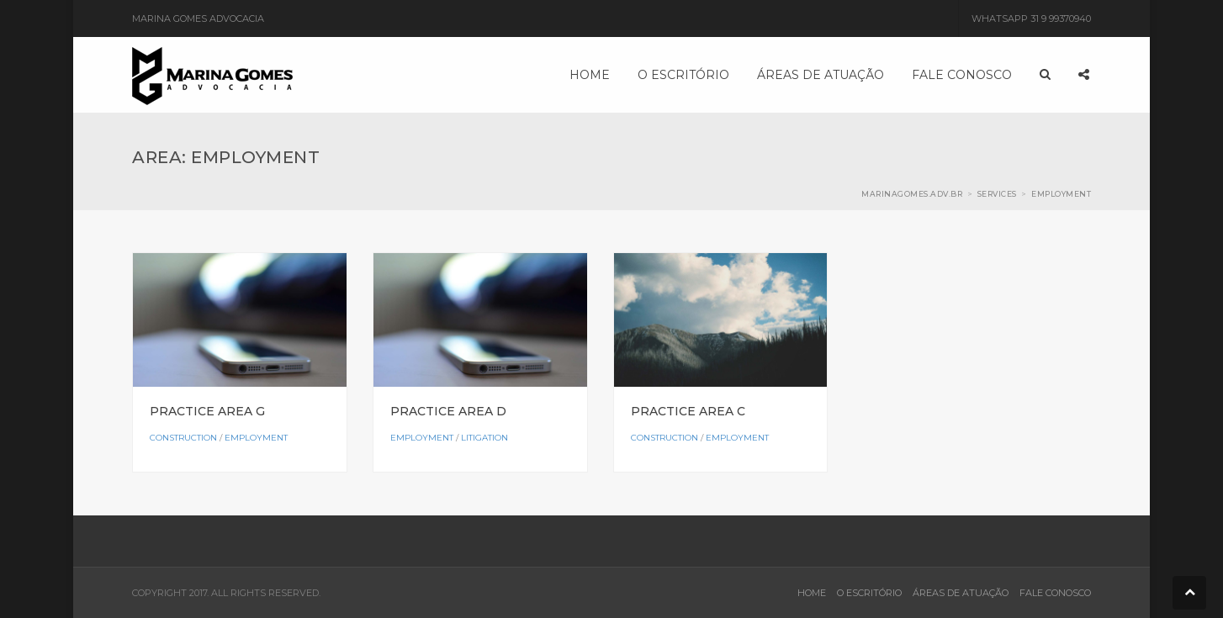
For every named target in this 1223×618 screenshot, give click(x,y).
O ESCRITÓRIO (869, 593)
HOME (811, 593)
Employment (256, 437)
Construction (183, 437)
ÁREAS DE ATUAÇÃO (961, 593)
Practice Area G (207, 411)
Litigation (484, 437)
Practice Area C (688, 411)
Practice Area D (448, 411)
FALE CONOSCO (1055, 593)
